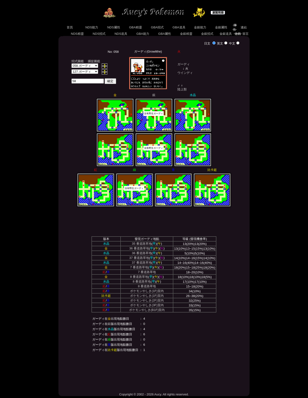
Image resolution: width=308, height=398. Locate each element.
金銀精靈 (186, 33)
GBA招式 (157, 27)
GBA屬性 (164, 33)
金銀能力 (200, 27)
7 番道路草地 (139, 267)
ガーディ (183, 64)
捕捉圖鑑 (94, 61)
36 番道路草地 (139, 248)
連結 (243, 27)
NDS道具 (121, 33)
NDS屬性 (113, 27)
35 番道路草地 (142, 243)
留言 (246, 33)
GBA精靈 (135, 27)
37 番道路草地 (139, 258)
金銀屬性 (221, 27)
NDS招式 (99, 33)
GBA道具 (179, 27)
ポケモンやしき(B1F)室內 (147, 310)
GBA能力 (143, 33)
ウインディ (185, 73)
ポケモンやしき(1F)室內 (146, 291)
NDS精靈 (77, 33)
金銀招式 (207, 33)
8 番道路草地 (139, 277)
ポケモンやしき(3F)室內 (146, 305)
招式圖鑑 (77, 61)
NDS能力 (91, 27)
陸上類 (182, 89)
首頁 (70, 27)
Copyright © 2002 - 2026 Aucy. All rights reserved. (154, 394)
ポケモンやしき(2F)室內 (146, 300)
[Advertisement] (154, 371)
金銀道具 (226, 33)
